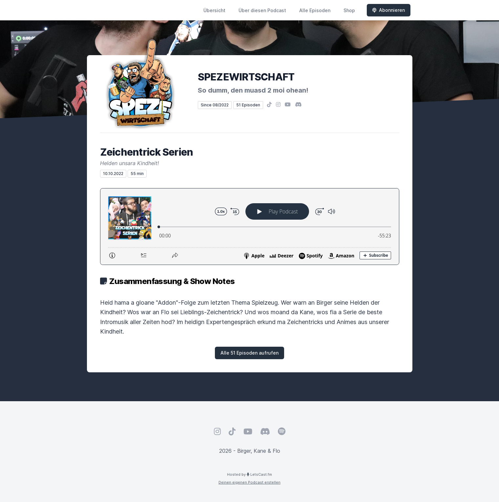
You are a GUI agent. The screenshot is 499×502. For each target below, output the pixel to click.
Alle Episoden (314, 10)
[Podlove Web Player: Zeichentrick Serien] (249, 226)
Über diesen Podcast (262, 10)
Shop (349, 10)
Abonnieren (388, 10)
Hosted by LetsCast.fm (249, 474)
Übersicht (214, 10)
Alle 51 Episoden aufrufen (249, 353)
